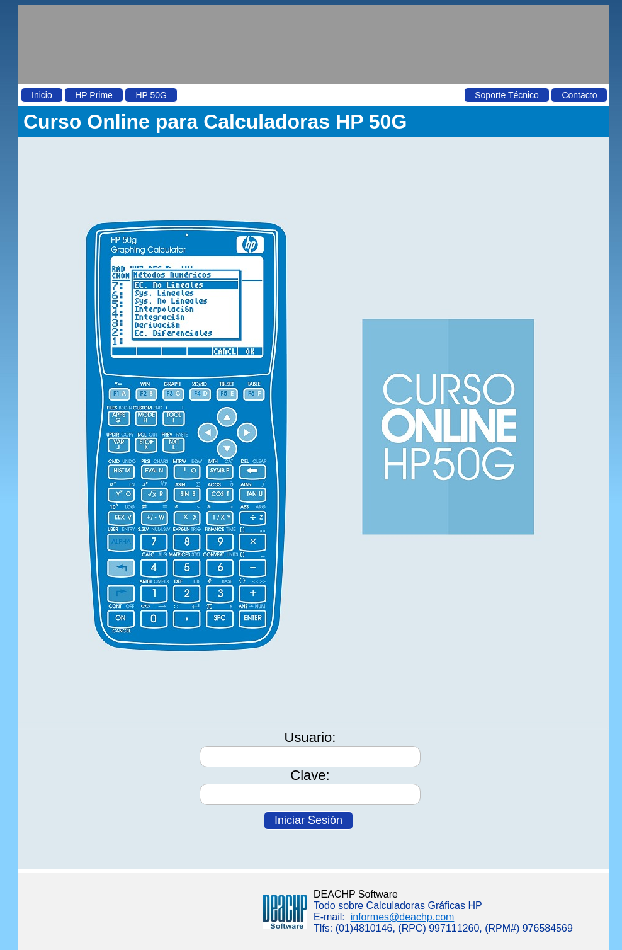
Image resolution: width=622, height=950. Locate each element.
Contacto (579, 95)
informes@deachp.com (403, 917)
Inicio (41, 95)
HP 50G (151, 95)
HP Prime (94, 95)
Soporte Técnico (507, 95)
